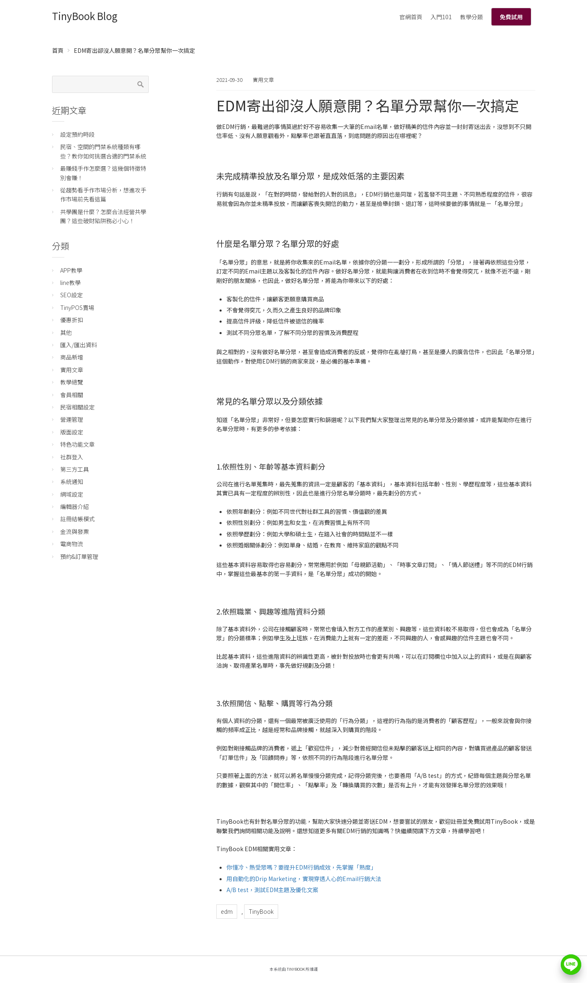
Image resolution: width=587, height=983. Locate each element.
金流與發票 (74, 531)
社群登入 (71, 457)
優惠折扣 (71, 320)
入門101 (441, 17)
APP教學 (71, 270)
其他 (66, 332)
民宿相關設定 (77, 407)
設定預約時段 (77, 134)
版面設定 (71, 432)
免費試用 (511, 17)
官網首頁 (410, 17)
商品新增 (71, 357)
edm (227, 911)
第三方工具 (74, 469)
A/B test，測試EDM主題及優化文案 (272, 890)
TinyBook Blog (85, 16)
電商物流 (71, 544)
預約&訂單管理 (79, 556)
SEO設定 (71, 295)
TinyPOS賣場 (77, 307)
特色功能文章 (77, 444)
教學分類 (471, 17)
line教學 (70, 282)
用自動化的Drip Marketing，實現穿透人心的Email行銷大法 (304, 879)
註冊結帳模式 (77, 519)
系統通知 (71, 481)
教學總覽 (71, 382)
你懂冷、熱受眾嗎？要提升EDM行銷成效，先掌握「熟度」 (301, 867)
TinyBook (261, 911)
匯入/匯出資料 (78, 345)
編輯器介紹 (74, 506)
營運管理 (71, 419)
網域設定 (71, 494)
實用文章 (263, 80)
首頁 (57, 50)
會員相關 (71, 395)
